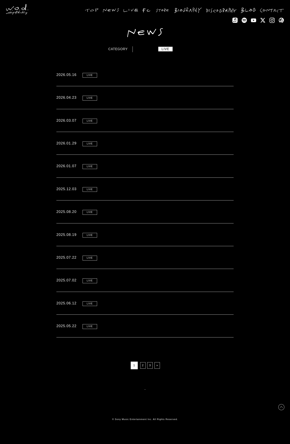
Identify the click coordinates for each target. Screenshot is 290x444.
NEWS (147, 49)
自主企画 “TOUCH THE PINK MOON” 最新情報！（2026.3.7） (154, 120)
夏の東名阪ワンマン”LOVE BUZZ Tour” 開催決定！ (145, 337)
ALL (131, 49)
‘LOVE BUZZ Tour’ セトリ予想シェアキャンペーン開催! (149, 246)
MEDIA (189, 49)
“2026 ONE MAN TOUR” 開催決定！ (134, 97)
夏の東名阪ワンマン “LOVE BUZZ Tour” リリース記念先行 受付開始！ (160, 291)
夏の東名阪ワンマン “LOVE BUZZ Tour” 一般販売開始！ (149, 269)
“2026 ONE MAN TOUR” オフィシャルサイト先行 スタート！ (153, 74)
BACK (145, 400)
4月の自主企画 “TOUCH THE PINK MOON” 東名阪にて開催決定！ (157, 196)
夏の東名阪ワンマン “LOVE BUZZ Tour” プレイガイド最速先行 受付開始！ (164, 314)
